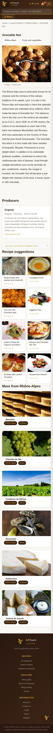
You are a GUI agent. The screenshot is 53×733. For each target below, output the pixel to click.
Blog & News (26, 687)
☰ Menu (8, 17)
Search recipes (26, 665)
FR (49, 4)
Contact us (26, 706)
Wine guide (26, 680)
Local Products (16, 23)
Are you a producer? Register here (26, 246)
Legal (26, 710)
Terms (26, 714)
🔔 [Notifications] (43, 3)
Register (26, 718)
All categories (26, 661)
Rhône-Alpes (31, 23)
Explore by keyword (26, 669)
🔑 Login (35, 4)
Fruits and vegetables (32, 40)
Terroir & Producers (26, 683)
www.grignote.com (12, 234)
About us (26, 702)
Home (4, 23)
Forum (26, 691)
